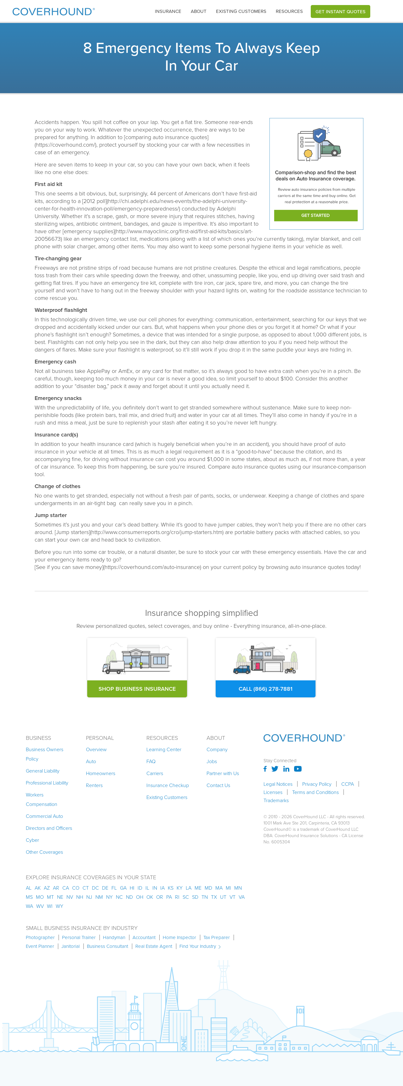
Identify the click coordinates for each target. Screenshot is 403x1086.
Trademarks (276, 800)
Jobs (212, 761)
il (147, 887)
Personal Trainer (79, 937)
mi (228, 887)
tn (205, 896)
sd (195, 896)
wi (50, 906)
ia (162, 887)
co (75, 887)
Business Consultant (107, 946)
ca (65, 887)
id (140, 887)
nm (99, 896)
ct (85, 887)
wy (59, 906)
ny (109, 896)
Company (217, 749)
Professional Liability (47, 782)
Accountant (144, 937)
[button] (168, 11)
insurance (168, 11)
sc (186, 896)
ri (177, 896)
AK (38, 887)
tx (214, 896)
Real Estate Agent (153, 946)
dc (95, 887)
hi (132, 887)
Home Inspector (179, 937)
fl (114, 887)
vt (233, 896)
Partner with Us (223, 773)
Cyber (32, 839)
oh (139, 896)
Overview (96, 749)
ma (219, 887)
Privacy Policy (317, 784)
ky (180, 887)
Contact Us (218, 785)
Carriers (154, 773)
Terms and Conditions (315, 792)
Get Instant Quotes (340, 11)
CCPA (347, 784)
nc (119, 896)
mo (40, 896)
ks (170, 887)
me (198, 887)
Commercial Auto (44, 816)
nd (129, 896)
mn (238, 887)
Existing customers (241, 11)
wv (40, 906)
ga (123, 887)
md (208, 887)
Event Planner (40, 946)
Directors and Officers (49, 827)
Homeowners (100, 773)
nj (89, 896)
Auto (91, 761)
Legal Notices (278, 784)
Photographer (40, 937)
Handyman (114, 937)
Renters (94, 785)
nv (69, 896)
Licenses (273, 792)
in (154, 887)
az (47, 887)
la (188, 887)
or (159, 896)
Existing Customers (166, 797)
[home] (54, 10)
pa (169, 896)
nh (79, 896)
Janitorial (70, 946)
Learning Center (163, 749)
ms (29, 896)
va (242, 896)
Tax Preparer (216, 937)
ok (149, 896)
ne (60, 896)
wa (29, 906)
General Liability (43, 770)
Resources (289, 11)
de (105, 887)
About (199, 11)
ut (223, 896)
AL (28, 887)
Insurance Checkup (167, 785)
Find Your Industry (197, 946)
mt (50, 896)
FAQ (151, 761)
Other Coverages (44, 851)
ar (56, 887)
